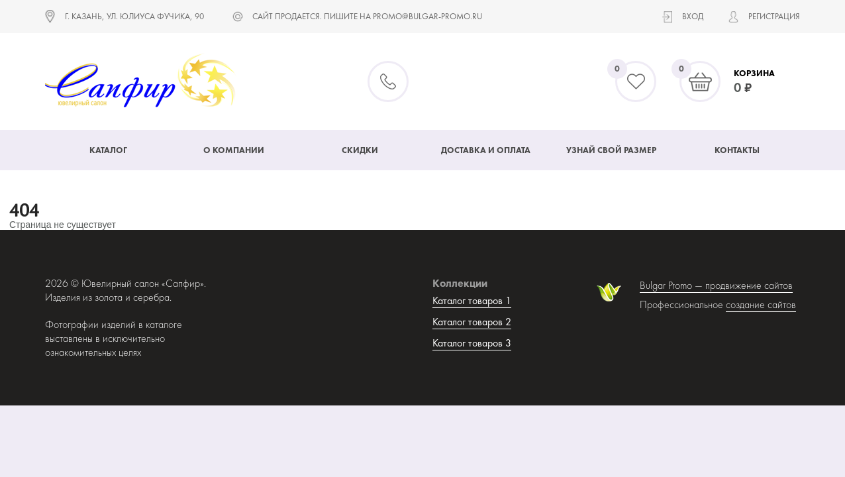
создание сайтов (761, 304)
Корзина (754, 73)
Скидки (360, 150)
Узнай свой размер (611, 150)
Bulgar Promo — (672, 285)
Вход (692, 16)
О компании (233, 150)
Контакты (737, 150)
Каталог (108, 150)
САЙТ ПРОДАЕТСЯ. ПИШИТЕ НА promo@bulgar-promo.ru (367, 16)
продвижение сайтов (749, 285)
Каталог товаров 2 (471, 322)
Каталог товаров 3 (471, 343)
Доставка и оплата (485, 150)
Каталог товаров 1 (471, 300)
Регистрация (774, 16)
